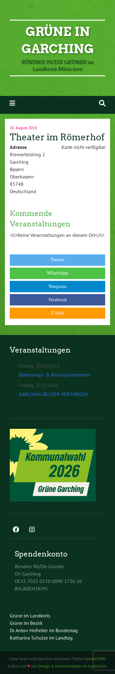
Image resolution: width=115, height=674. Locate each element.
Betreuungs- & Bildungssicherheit (54, 375)
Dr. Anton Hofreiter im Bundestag (44, 630)
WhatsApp (57, 273)
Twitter (58, 259)
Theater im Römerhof (57, 137)
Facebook (57, 299)
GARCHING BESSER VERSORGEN (53, 394)
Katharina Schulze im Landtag (41, 638)
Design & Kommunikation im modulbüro (72, 666)
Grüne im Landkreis (30, 615)
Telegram (57, 286)
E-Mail (57, 313)
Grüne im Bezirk (26, 623)
